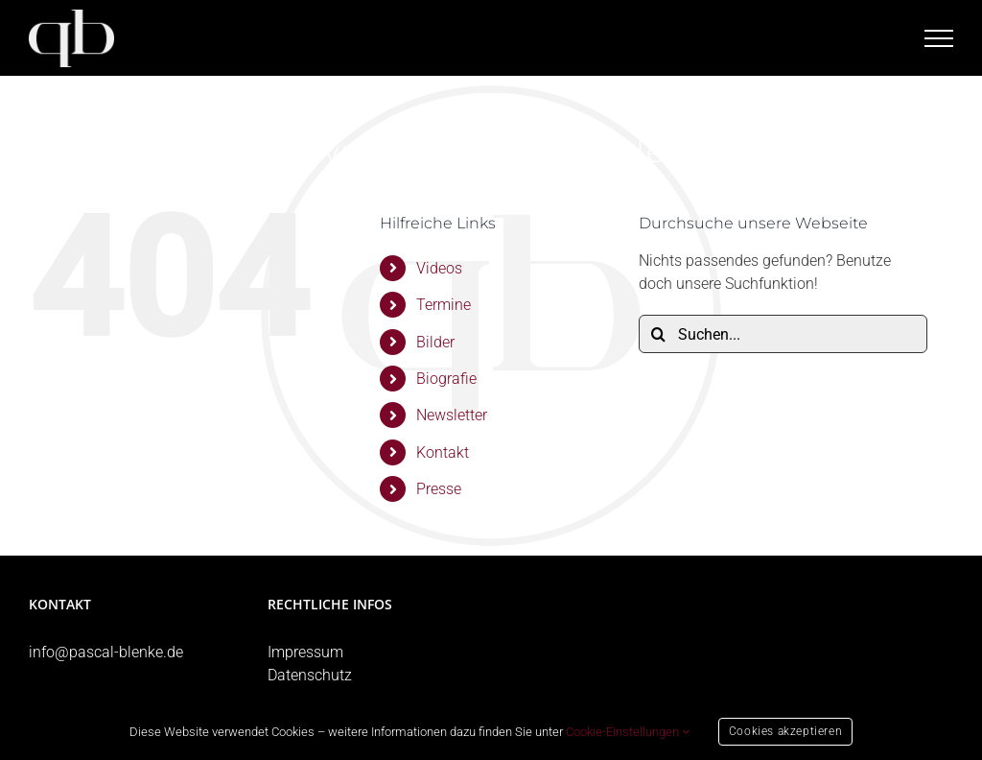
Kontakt (442, 452)
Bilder (435, 342)
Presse (438, 489)
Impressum (305, 652)
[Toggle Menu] (939, 38)
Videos (439, 268)
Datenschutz (310, 675)
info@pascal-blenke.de (106, 652)
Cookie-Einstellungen (628, 731)
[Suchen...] (783, 334)
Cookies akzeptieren (785, 731)
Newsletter (451, 415)
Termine (443, 305)
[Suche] (658, 334)
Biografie (446, 378)
